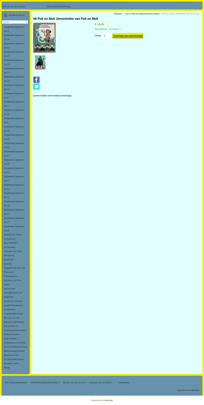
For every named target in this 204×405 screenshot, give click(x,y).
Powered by (102, 400)
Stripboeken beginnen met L (14, 120)
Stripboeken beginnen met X (14, 212)
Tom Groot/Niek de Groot (15, 347)
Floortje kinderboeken (14, 359)
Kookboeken (9, 309)
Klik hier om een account (14, 6)
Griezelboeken (10, 276)
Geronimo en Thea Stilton (12, 282)
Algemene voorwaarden (188, 390)
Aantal (98, 36)
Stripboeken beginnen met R (14, 162)
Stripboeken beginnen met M (14, 129)
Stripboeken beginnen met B (14, 37)
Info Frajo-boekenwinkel (16, 382)
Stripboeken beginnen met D (14, 54)
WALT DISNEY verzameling (11, 245)
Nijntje (7, 368)
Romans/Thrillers (12, 334)
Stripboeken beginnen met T (14, 178)
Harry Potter (9, 289)
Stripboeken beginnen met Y (14, 220)
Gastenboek (123, 382)
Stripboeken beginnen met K (14, 112)
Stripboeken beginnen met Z (14, 228)
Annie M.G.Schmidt (13, 301)
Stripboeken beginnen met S (14, 170)
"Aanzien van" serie (13, 251)
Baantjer (8, 264)
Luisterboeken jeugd (13, 314)
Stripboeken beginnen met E (14, 62)
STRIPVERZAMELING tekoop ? (45, 382)
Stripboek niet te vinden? (100, 382)
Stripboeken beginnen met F (14, 70)
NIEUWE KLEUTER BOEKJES (13, 295)
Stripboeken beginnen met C (14, 45)
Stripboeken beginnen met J (14, 104)
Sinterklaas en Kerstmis (15, 343)
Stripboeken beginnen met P (14, 153)
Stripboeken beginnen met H (14, 87)
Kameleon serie (11, 363)
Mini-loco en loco (12, 318)
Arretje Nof (9, 260)
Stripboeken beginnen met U (14, 187)
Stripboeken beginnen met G (14, 79)
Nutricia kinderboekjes (14, 322)
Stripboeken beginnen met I (14, 95)
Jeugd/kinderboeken (13, 305)
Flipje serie (9, 272)
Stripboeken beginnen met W (14, 203)
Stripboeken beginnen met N (14, 137)
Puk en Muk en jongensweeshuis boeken (15, 328)
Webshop (118, 14)
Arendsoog (9, 255)
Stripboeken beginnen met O (14, 145)
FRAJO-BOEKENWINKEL (59, 6)
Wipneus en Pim (11, 355)
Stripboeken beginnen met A (14, 29)
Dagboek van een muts (14, 268)
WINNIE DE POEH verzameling (12, 237)
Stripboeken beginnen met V (14, 195)
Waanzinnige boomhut (14, 351)
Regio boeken (10, 338)
